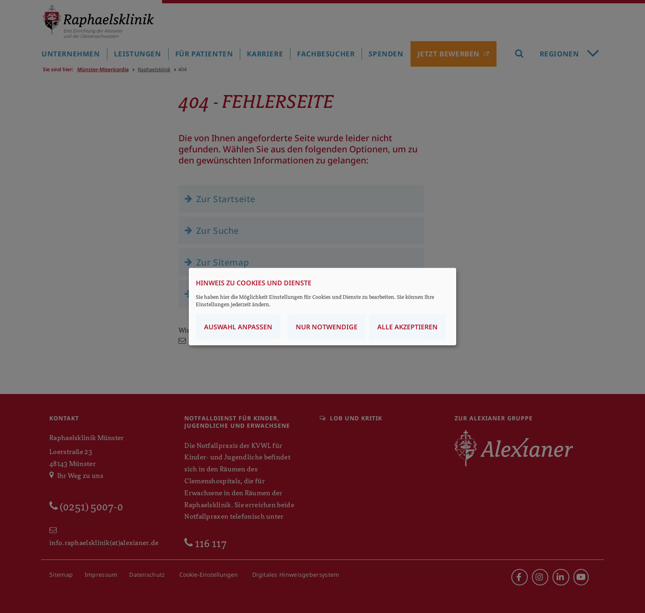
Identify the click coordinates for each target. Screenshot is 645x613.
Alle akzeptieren (407, 326)
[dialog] (322, 306)
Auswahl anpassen (238, 326)
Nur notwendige (326, 326)
